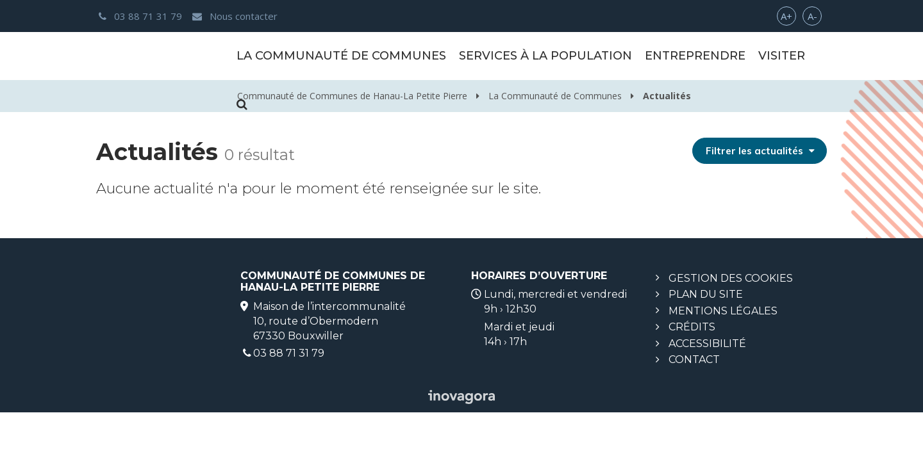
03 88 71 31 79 (288, 353)
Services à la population (545, 56)
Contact (694, 359)
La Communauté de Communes (341, 56)
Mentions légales (723, 311)
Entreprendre (695, 56)
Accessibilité (707, 343)
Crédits (692, 327)
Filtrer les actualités (761, 151)
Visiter (781, 56)
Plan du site (706, 294)
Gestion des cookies (731, 278)
